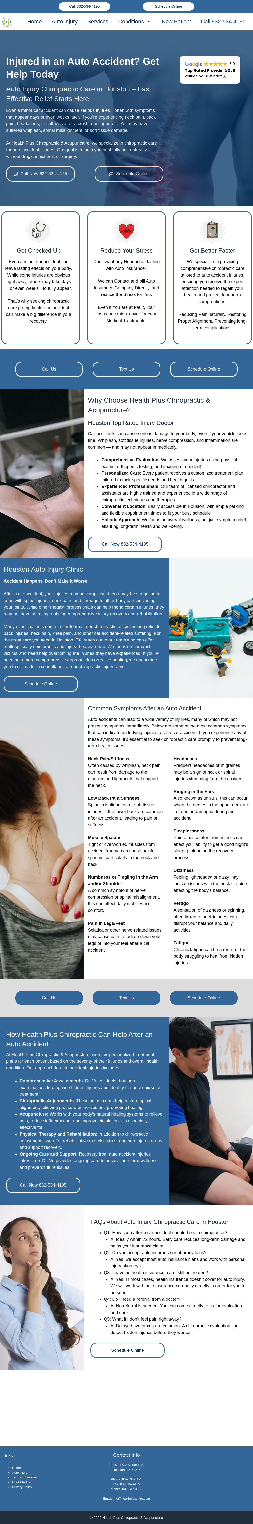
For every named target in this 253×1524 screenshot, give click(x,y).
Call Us (49, 369)
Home (34, 21)
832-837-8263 (132, 1489)
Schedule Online (168, 6)
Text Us (126, 369)
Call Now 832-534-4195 (125, 544)
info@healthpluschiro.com (131, 1498)
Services (97, 21)
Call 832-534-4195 (84, 6)
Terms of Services (25, 1477)
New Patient (176, 21)
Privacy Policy (22, 1487)
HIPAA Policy (21, 1482)
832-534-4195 (132, 1479)
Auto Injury (65, 21)
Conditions (137, 22)
